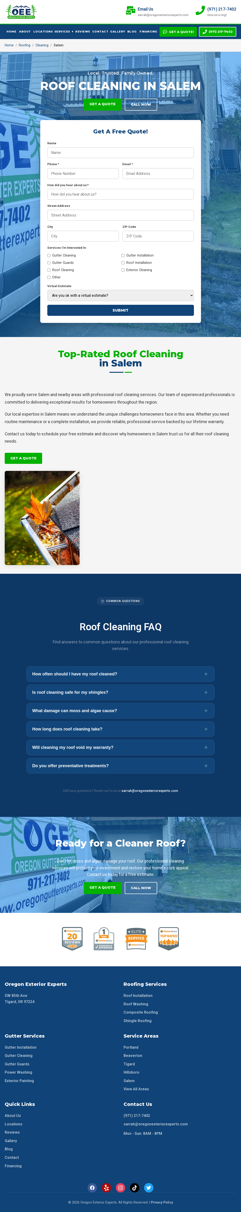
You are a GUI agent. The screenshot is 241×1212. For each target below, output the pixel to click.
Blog (132, 31)
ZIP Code (129, 227)
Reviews (82, 31)
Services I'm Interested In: (67, 247)
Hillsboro (131, 1072)
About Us (13, 1115)
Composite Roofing (141, 1012)
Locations (42, 31)
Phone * (53, 164)
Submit (120, 310)
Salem (129, 1080)
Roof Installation (136, 263)
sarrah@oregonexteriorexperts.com (149, 790)
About (24, 31)
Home (11, 31)
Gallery (117, 31)
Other (54, 277)
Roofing (24, 45)
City (50, 227)
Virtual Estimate (59, 286)
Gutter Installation (137, 255)
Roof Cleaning (60, 270)
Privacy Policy (162, 1202)
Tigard (129, 1063)
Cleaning (42, 45)
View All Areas (136, 1089)
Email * (127, 164)
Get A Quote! (178, 32)
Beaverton (133, 1055)
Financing (148, 31)
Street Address (58, 206)
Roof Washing (136, 1003)
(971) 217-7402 (218, 32)
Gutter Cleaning (61, 255)
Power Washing (18, 1072)
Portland (131, 1047)
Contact (99, 31)
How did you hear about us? (68, 185)
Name (51, 143)
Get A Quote (102, 104)
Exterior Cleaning (136, 270)
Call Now (141, 104)
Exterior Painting (19, 1080)
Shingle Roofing (138, 1020)
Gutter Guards (60, 263)
